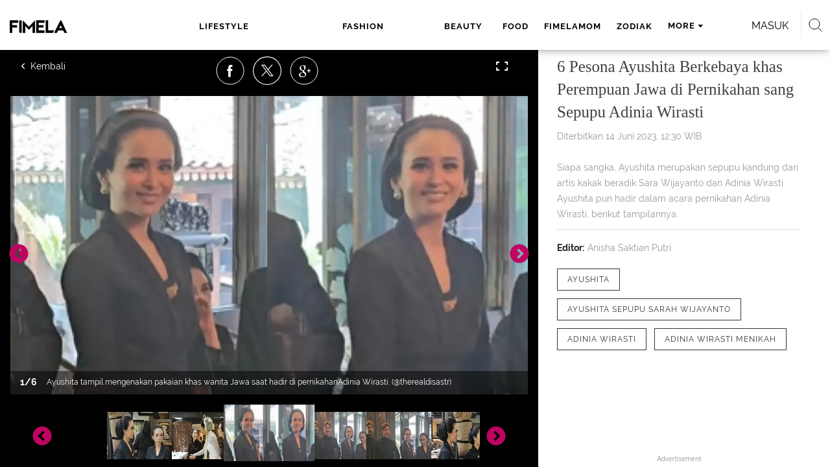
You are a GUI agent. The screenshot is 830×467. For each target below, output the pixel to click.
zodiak (521, 26)
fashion (293, 26)
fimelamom (459, 26)
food (402, 26)
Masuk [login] (712, 25)
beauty (354, 26)
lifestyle (220, 26)
